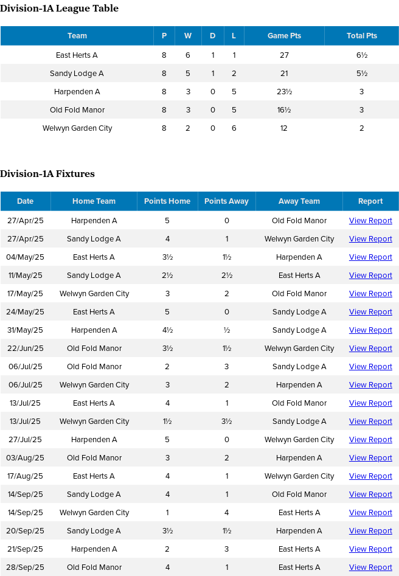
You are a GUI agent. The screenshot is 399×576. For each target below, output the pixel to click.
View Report (370, 220)
